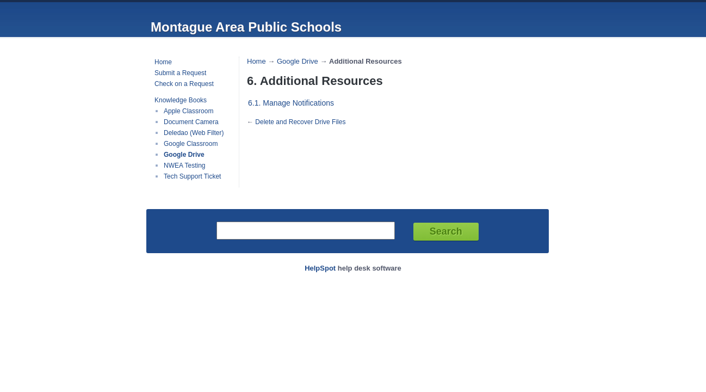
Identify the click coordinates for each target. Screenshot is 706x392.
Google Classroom (191, 144)
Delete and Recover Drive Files (300, 122)
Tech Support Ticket (192, 176)
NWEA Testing (184, 165)
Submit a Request (180, 73)
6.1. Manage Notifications (291, 103)
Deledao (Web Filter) (194, 133)
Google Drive (184, 154)
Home (163, 62)
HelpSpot (320, 268)
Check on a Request (184, 84)
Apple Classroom (188, 111)
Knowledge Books (180, 100)
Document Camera (191, 122)
